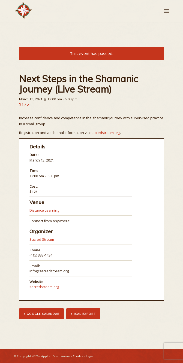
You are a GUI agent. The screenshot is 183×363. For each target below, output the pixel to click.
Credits (78, 356)
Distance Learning (44, 210)
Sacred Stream (41, 239)
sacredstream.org (105, 132)
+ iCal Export (83, 314)
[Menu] (166, 10)
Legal (90, 356)
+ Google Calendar (41, 314)
